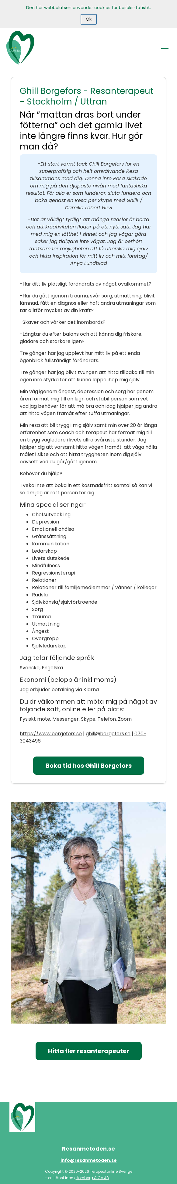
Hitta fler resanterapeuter (88, 1051)
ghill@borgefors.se (108, 733)
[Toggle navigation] (164, 48)
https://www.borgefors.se (51, 733)
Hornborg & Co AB (92, 1177)
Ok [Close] (89, 19)
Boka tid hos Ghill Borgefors (89, 765)
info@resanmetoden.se (89, 1160)
